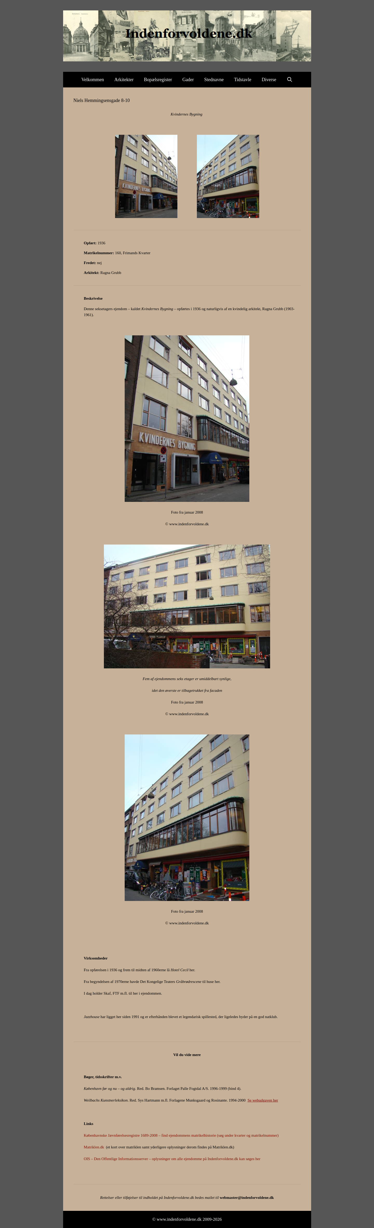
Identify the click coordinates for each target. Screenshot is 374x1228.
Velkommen (92, 79)
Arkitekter (123, 79)
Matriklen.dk (94, 1147)
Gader (188, 79)
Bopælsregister (158, 79)
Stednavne (214, 79)
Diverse (269, 79)
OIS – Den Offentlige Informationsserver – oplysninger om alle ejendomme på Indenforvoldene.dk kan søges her (172, 1159)
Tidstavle (242, 79)
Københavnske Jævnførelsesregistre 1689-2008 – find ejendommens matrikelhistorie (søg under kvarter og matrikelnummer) (181, 1135)
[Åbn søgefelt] (290, 79)
